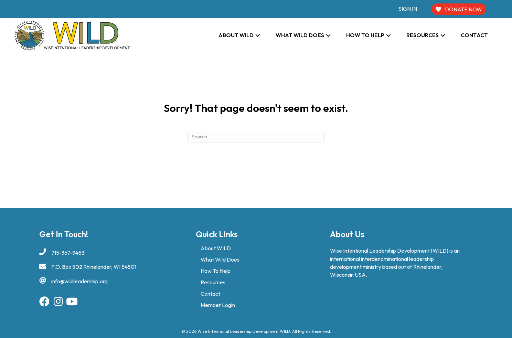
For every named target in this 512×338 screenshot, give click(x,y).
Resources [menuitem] (213, 282)
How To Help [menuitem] (216, 270)
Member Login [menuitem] (218, 305)
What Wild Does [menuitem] (220, 259)
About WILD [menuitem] (216, 248)
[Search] (256, 136)
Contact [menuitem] (210, 293)
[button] (258, 35)
